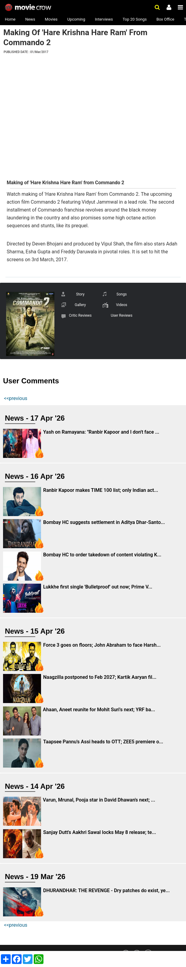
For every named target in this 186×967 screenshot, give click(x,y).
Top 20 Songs (134, 19)
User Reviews (121, 315)
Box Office (165, 19)
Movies (51, 19)
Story (80, 294)
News (30, 19)
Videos (121, 305)
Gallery (80, 305)
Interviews (104, 19)
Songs (121, 294)
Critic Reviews (80, 315)
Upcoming (76, 19)
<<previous (15, 398)
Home (10, 19)
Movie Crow (29, 8)
